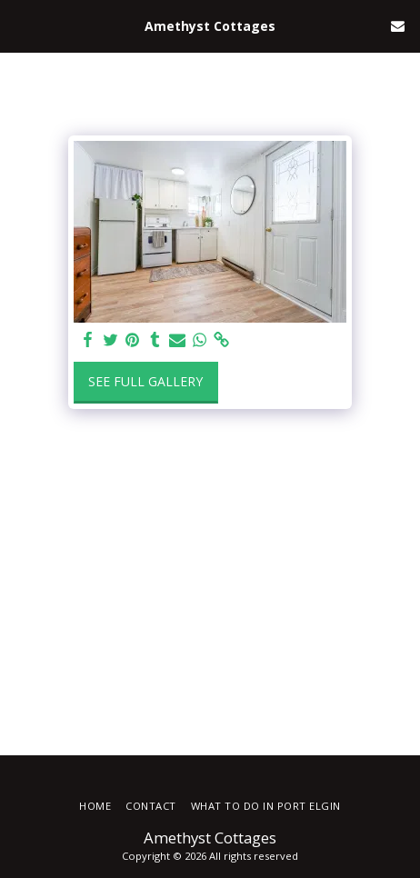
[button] (20, 25)
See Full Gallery (145, 381)
